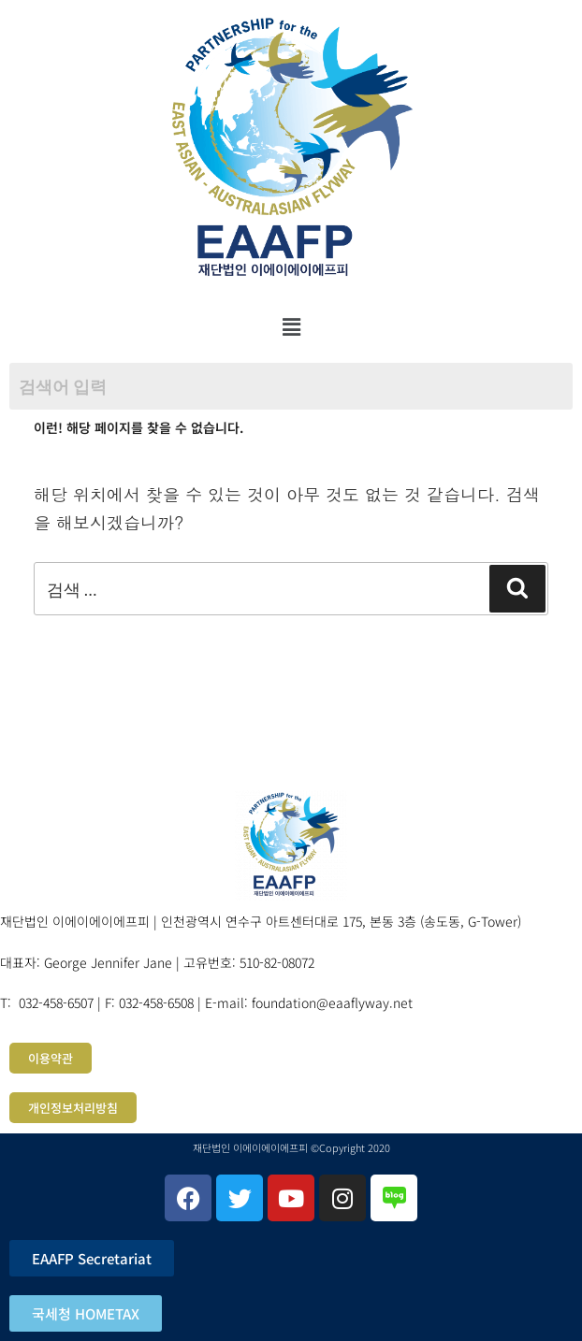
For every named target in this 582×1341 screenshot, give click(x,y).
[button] (291, 326)
